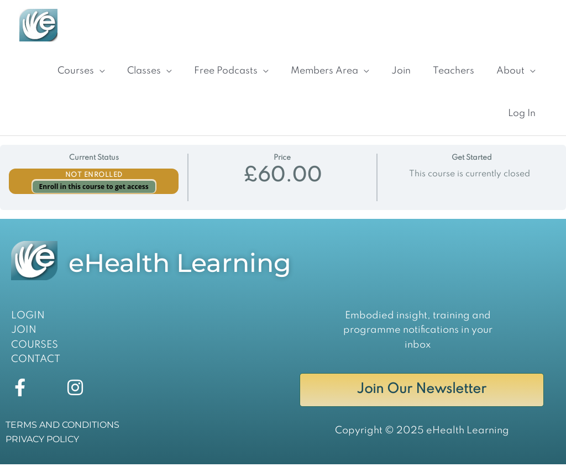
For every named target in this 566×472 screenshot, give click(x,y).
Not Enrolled (94, 183)
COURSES (34, 353)
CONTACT (35, 368)
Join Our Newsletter (421, 398)
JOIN (23, 338)
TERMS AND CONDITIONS (62, 432)
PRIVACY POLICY (42, 447)
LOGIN (28, 323)
